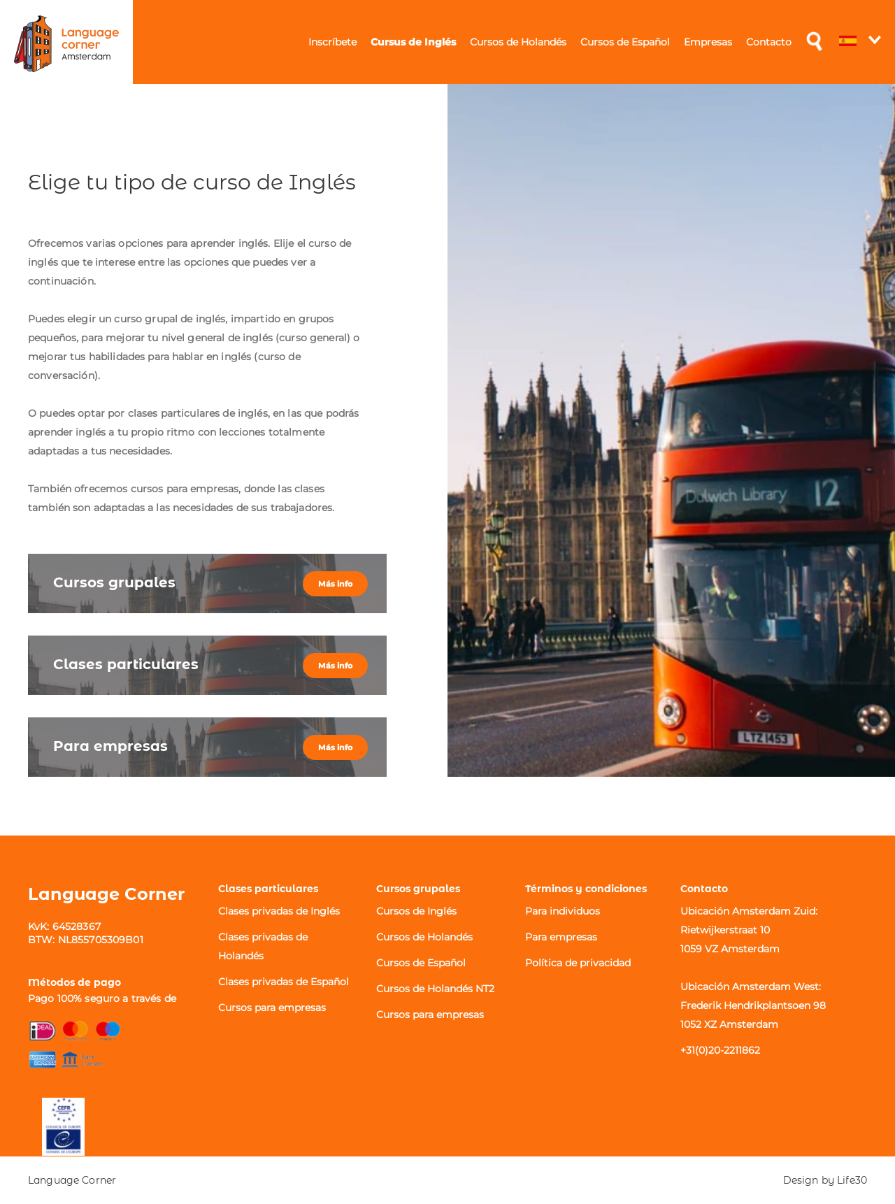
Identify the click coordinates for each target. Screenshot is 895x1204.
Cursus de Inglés (413, 42)
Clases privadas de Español (283, 981)
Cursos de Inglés (416, 911)
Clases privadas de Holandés (263, 946)
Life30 (852, 1180)
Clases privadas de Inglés (279, 911)
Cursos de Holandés (518, 42)
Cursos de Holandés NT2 (435, 988)
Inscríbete (332, 42)
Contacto (769, 42)
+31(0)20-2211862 (720, 1050)
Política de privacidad (578, 962)
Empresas (708, 42)
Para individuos (562, 911)
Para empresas (561, 937)
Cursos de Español (625, 42)
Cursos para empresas (272, 1007)
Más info (335, 584)
